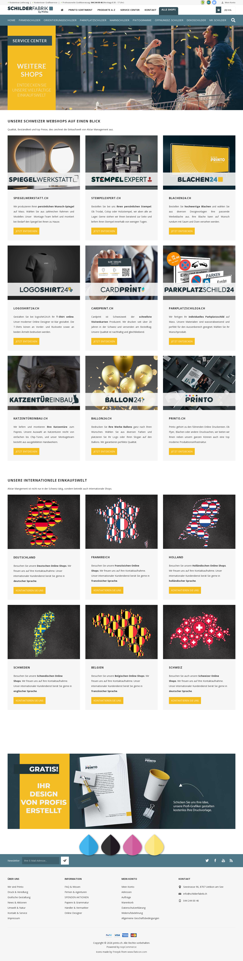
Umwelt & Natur (16, 907)
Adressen (127, 892)
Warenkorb (127, 902)
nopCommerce (128, 947)
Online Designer (73, 913)
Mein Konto (230, 2)
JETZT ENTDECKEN (26, 231)
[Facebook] (215, 860)
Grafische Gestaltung (19, 897)
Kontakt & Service (17, 913)
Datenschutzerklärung (133, 907)
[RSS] (231, 860)
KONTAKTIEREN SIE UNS (29, 590)
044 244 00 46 (96, 2)
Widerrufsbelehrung (132, 913)
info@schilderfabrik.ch (195, 893)
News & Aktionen (17, 902)
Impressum (14, 918)
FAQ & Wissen (72, 886)
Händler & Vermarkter (76, 907)
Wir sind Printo (15, 886)
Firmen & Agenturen (76, 892)
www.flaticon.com (137, 951)
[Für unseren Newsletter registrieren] (40, 860)
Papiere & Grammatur (77, 902)
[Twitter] (207, 860)
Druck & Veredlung (18, 892)
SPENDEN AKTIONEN (77, 897)
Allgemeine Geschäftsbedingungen (140, 918)
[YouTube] (223, 860)
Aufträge (126, 897)
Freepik (117, 951)
